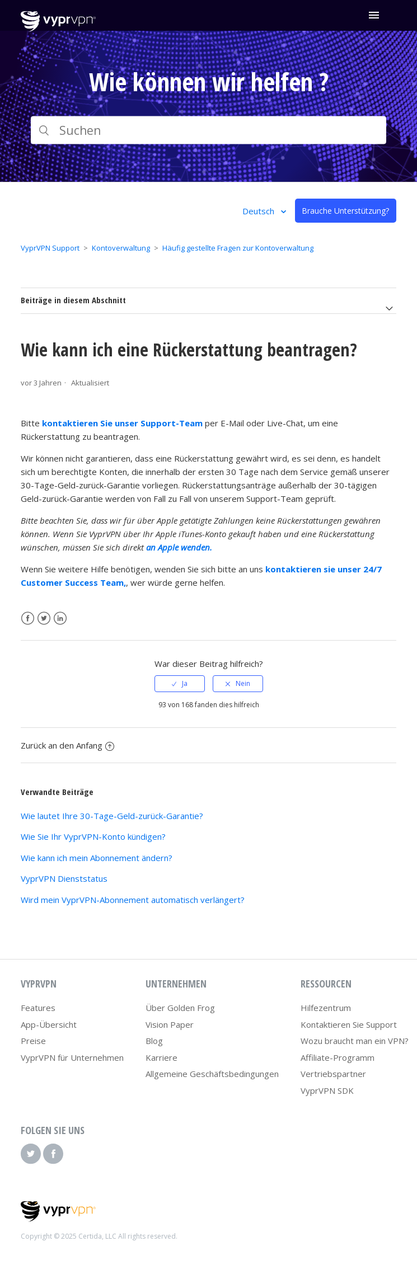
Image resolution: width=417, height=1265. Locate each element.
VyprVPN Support (50, 248)
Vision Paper (170, 1024)
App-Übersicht (49, 1024)
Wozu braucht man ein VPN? (355, 1040)
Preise (33, 1040)
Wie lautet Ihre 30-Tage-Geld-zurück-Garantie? (112, 815)
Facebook (28, 619)
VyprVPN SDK (327, 1090)
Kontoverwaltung (121, 248)
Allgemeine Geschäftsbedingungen (212, 1073)
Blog (154, 1040)
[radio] (179, 683)
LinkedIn (60, 619)
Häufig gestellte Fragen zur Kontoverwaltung (237, 248)
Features (38, 1007)
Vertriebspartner (333, 1073)
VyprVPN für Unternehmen (72, 1057)
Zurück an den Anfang (67, 745)
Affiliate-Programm (337, 1057)
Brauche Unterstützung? (345, 210)
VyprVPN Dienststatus (64, 878)
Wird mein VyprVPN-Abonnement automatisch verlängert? (133, 899)
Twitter (44, 619)
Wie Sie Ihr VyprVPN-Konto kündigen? (93, 836)
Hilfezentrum (326, 1007)
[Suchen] (208, 130)
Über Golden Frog (180, 1007)
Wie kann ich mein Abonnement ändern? (96, 857)
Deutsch (259, 211)
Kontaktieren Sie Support (349, 1024)
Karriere (161, 1057)
